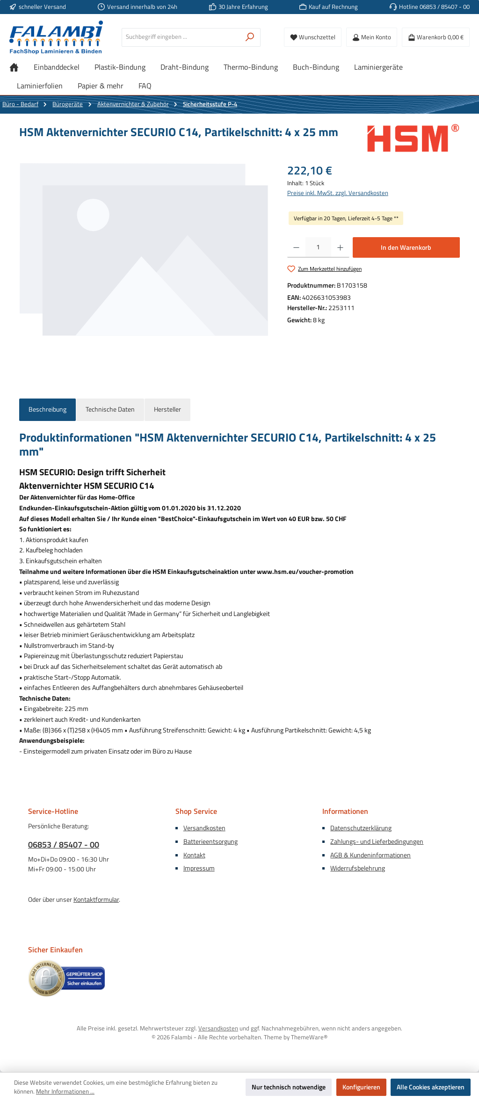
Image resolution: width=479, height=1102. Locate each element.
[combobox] (181, 37)
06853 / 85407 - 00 (63, 844)
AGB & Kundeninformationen (370, 855)
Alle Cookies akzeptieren (430, 1087)
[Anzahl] (318, 247)
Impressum (199, 868)
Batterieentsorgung (210, 841)
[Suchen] (250, 37)
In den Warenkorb (406, 247)
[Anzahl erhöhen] (340, 247)
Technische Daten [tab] (110, 409)
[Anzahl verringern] (296, 247)
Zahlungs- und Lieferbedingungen (376, 841)
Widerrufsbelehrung (357, 868)
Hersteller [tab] (167, 409)
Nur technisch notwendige (289, 1087)
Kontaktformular (96, 899)
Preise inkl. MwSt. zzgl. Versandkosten (337, 193)
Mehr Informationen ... (65, 1092)
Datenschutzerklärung (361, 828)
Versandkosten (204, 828)
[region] (144, 262)
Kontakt (194, 855)
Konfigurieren (361, 1087)
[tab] (47, 410)
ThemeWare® (309, 1037)
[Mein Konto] (371, 37)
